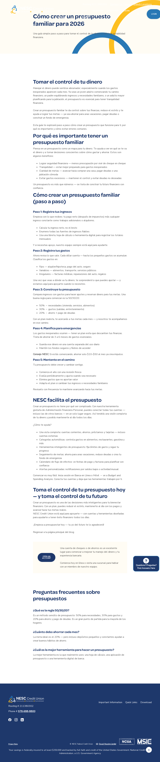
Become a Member (62, 14)
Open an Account (46, 557)
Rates (74, 11)
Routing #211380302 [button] (95, 4)
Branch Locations (142, 4)
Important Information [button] (110, 702)
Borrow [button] (98, 11)
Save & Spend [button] (85, 14)
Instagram (16, 719)
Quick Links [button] (131, 702)
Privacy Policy (13, 744)
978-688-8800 (26, 711)
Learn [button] (126, 11)
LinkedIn (22, 719)
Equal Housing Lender (107, 744)
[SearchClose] (138, 14)
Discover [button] (113, 11)
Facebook (9, 719)
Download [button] (146, 702)
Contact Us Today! (120, 4)
